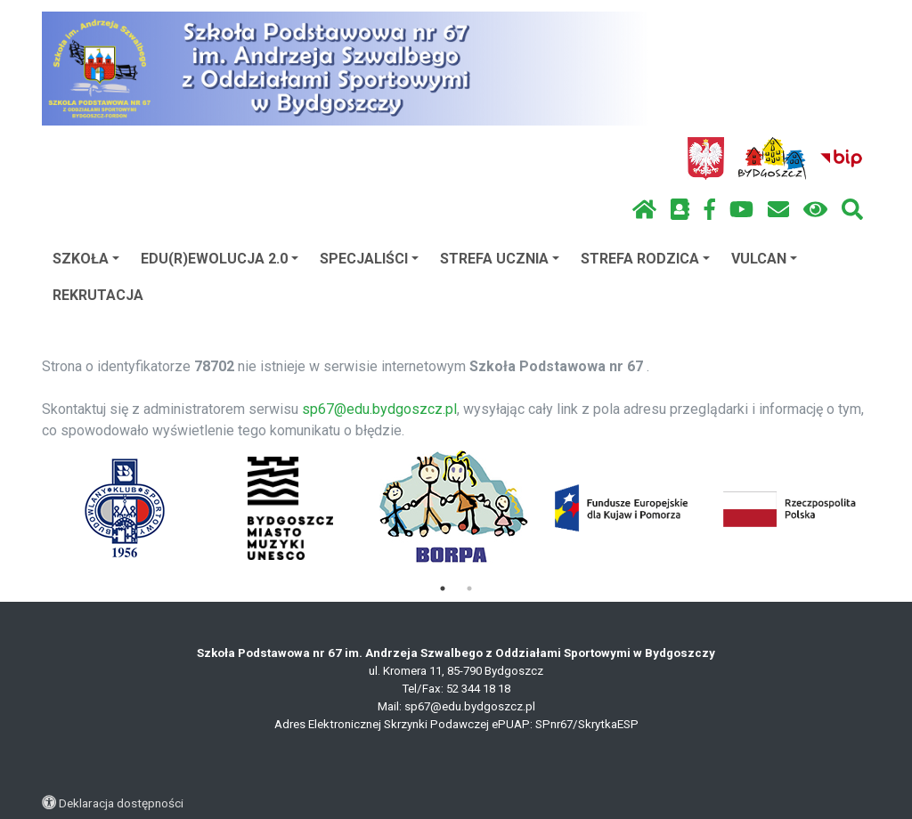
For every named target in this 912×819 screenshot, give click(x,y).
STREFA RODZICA (645, 258)
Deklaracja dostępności (121, 803)
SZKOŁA (86, 258)
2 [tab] (469, 588)
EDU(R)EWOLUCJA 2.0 (219, 258)
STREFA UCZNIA (499, 258)
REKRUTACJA (98, 295)
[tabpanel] (125, 508)
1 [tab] (443, 588)
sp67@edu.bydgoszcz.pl (379, 409)
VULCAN (764, 258)
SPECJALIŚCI (369, 258)
